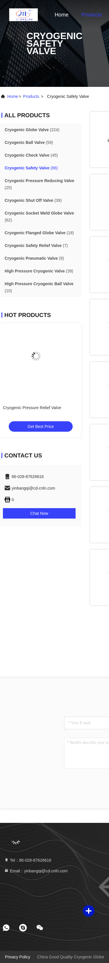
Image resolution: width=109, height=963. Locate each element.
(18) (39, 232)
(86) (31, 168)
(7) (36, 245)
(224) (32, 129)
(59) (29, 142)
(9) (34, 258)
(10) (39, 287)
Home (62, 15)
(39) (33, 200)
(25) (39, 184)
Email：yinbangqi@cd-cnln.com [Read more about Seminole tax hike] (36, 871)
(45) (31, 155)
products (31, 96)
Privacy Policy (17, 957)
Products (91, 15)
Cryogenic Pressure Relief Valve (32, 407)
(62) (39, 216)
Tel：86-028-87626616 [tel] (27, 860)
